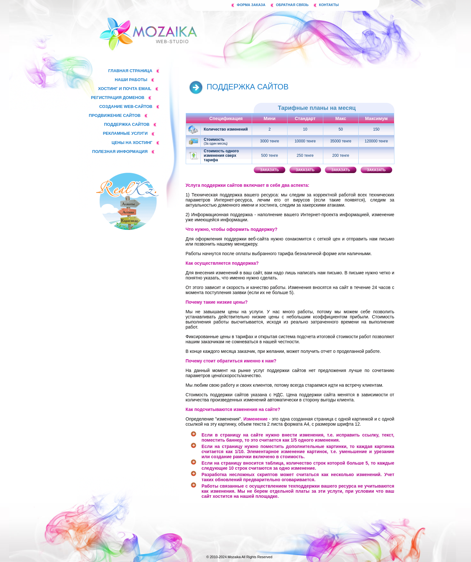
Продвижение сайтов (114, 115)
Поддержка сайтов (127, 124)
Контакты (329, 5)
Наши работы (131, 79)
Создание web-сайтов (126, 106)
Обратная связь (292, 5)
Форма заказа (251, 5)
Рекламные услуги (125, 133)
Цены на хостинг (132, 142)
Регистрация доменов (118, 97)
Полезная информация (120, 151)
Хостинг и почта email (124, 88)
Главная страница (130, 70)
